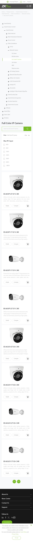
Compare (16, 206)
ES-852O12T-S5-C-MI (11, 347)
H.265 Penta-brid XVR (15, 81)
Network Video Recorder (16, 74)
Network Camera (26, 13)
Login (24, 1)
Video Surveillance (15, 13)
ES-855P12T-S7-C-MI (11, 194)
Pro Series (14, 53)
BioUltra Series (15, 56)
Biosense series (15, 68)
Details (7, 206)
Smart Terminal (5, 13)
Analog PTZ (13, 84)
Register (29, 1)
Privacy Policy (15, 534)
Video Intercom (11, 33)
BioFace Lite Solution (15, 78)
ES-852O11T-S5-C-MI (11, 385)
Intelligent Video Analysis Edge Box (18, 91)
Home (3, 12)
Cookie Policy (23, 532)
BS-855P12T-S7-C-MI (11, 309)
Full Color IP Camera (8, 15)
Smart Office (7, 111)
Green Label (7, 114)
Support (4, 507)
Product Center (10, 12)
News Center (6, 499)
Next (19, 481)
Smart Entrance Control (22, 12)
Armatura (6, 118)
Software (8, 108)
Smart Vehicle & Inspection (14, 98)
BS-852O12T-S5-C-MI (11, 423)
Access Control (11, 40)
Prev (14, 481)
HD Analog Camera (14, 71)
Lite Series (14, 62)
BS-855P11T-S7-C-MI (11, 270)
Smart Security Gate (12, 94)
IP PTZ (11, 47)
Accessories (12, 88)
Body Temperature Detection (15, 37)
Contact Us (5, 503)
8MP (13, 65)
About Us (5, 494)
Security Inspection (12, 101)
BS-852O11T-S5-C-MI (11, 461)
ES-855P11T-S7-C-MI (11, 232)
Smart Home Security (13, 104)
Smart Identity (7, 23)
